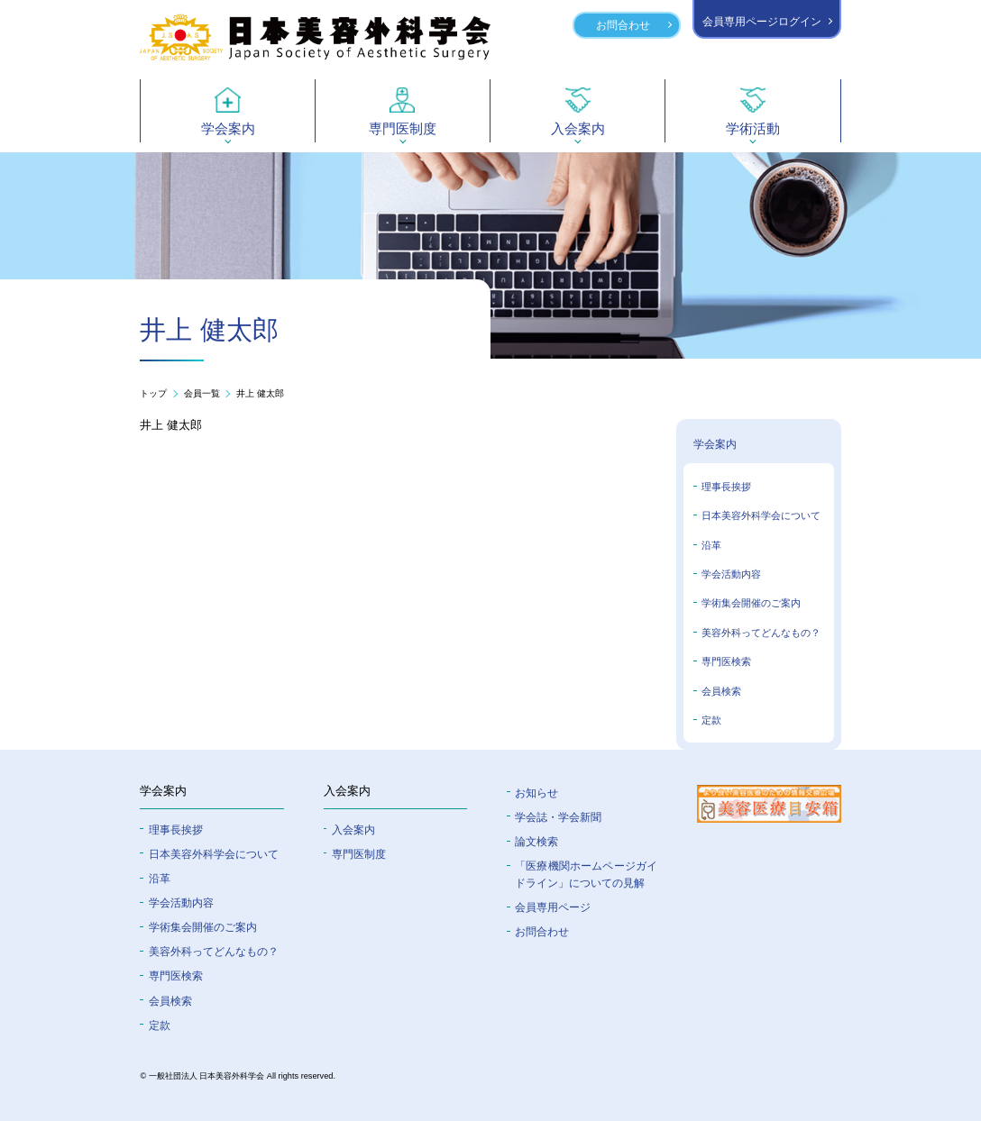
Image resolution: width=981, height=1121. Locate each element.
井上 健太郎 (260, 393)
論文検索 (536, 841)
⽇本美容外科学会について (214, 854)
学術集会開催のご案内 (751, 602)
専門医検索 (726, 661)
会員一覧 (202, 393)
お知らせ (536, 792)
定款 (711, 720)
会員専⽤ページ (553, 907)
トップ (153, 393)
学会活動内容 (731, 574)
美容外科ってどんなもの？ (761, 632)
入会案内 (353, 829)
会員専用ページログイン (761, 21)
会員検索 (721, 691)
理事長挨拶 (726, 486)
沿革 (711, 545)
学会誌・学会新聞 (558, 817)
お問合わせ (623, 25)
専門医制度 (359, 854)
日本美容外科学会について (761, 515)
